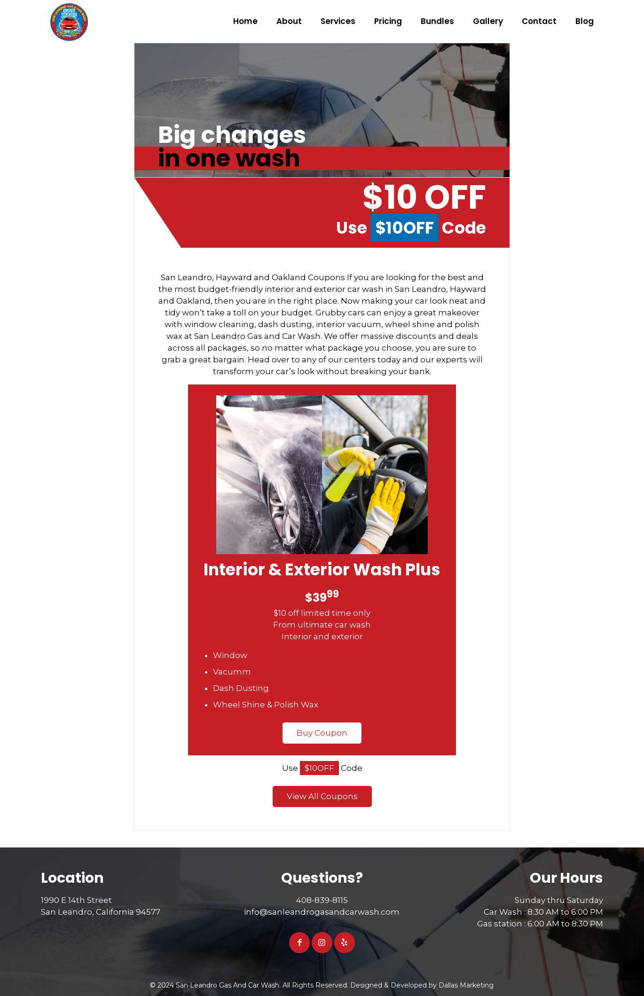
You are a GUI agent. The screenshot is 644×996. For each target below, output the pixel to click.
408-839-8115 (322, 900)
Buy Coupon (322, 732)
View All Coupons (322, 796)
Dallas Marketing (466, 985)
